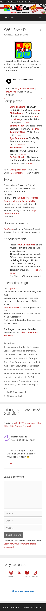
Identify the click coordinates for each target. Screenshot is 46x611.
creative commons (28, 354)
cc (24, 350)
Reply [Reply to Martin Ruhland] (9, 463)
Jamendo (15, 365)
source (37, 110)
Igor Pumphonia (18, 138)
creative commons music (16, 358)
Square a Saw (17, 125)
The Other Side (23, 384)
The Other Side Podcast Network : (12, 2)
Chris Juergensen (18, 169)
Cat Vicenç (15, 119)
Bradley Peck (16, 147)
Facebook (27, 577)
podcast (11, 343)
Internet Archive (12, 307)
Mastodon (11, 577)
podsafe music (20, 377)
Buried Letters (17, 106)
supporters (13, 288)
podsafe (8, 377)
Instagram (35, 577)
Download (11, 91)
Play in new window (24, 88)
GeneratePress (36, 607)
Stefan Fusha (16, 113)
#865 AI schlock (14, 395)
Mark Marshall (18, 172)
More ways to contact (23, 591)
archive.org (12, 346)
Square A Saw (18, 380)
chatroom (30, 350)
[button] (40, 17)
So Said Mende (17, 157)
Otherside (18, 369)
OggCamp (9, 229)
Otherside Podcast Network (26, 373)
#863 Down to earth (16, 392)
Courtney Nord (17, 132)
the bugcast (9, 384)
